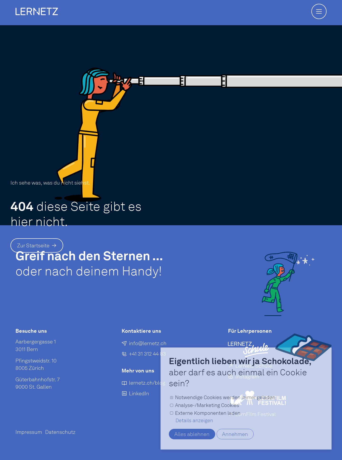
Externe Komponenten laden (207, 413)
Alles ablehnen (191, 434)
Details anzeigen (194, 420)
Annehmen (235, 434)
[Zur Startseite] (36, 245)
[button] (319, 11)
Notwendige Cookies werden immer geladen (225, 397)
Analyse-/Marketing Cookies (207, 405)
